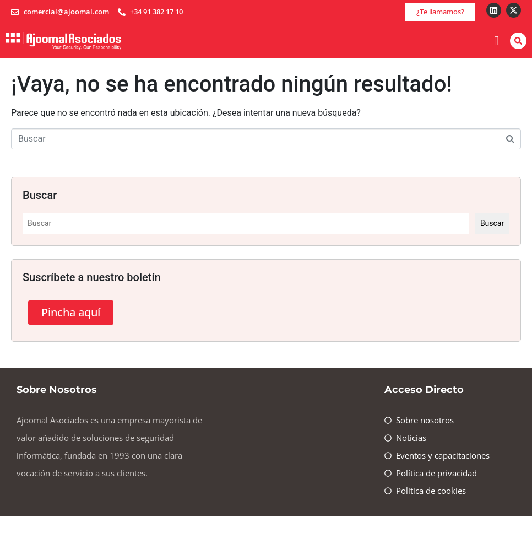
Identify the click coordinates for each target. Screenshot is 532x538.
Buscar (492, 223)
